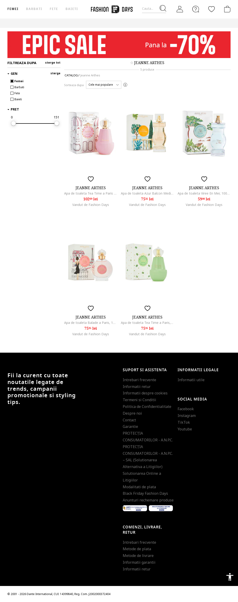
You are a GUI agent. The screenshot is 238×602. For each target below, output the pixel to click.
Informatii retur (137, 386)
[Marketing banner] (119, 44)
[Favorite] (211, 9)
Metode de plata (137, 548)
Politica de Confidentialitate (147, 406)
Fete (54, 9)
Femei (13, 9)
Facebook (186, 408)
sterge (55, 73)
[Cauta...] (154, 9)
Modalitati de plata (139, 486)
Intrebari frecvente (139, 379)
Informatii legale (198, 370)
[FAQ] (196, 9)
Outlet (222, 23)
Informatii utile (191, 379)
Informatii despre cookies (145, 393)
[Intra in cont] (180, 9)
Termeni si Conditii (139, 399)
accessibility (230, 577)
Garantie (130, 426)
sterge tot (52, 63)
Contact (129, 420)
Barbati (34, 9)
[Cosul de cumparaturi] (226, 9)
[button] (103, 85)
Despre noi (132, 413)
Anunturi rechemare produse (148, 500)
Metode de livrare (138, 555)
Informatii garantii (139, 562)
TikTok (184, 422)
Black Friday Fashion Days (145, 493)
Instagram (187, 415)
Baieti (72, 9)
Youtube (185, 429)
